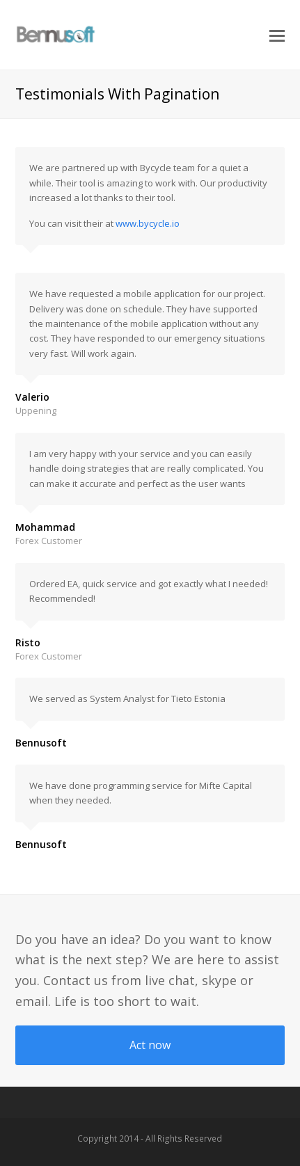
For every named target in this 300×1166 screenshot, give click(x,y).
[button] (277, 34)
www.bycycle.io (148, 223)
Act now (150, 1045)
